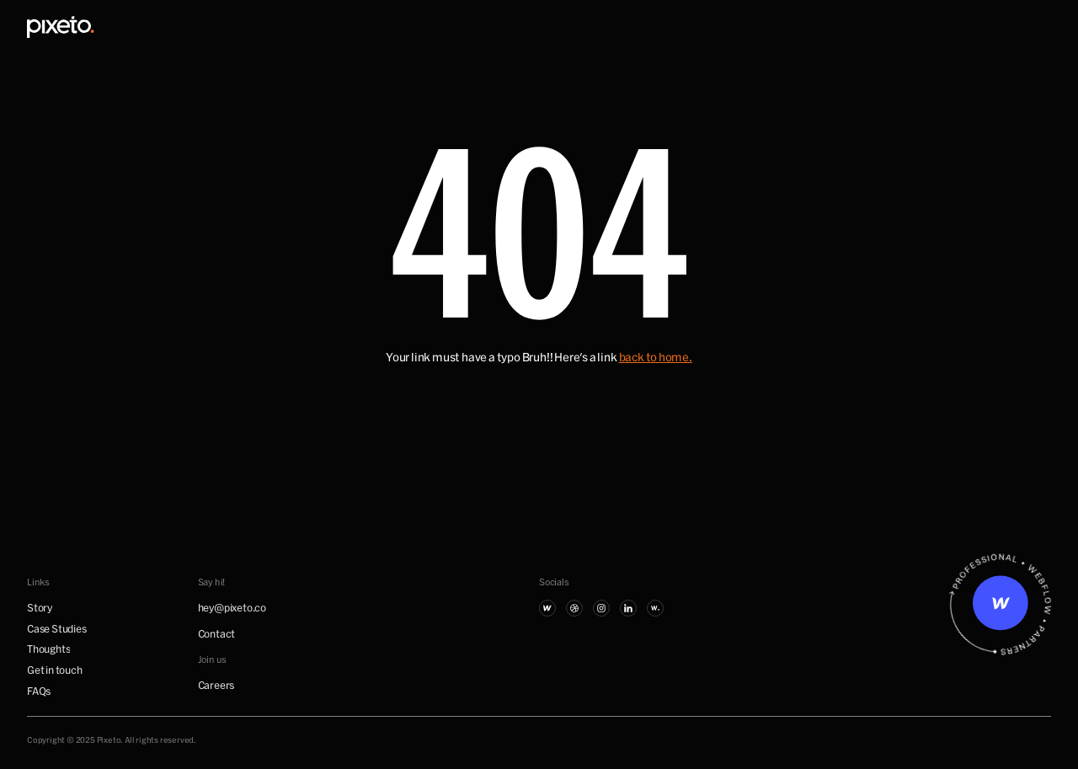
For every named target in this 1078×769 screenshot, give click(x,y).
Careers (216, 685)
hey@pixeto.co (232, 607)
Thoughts (48, 648)
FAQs (39, 691)
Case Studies (57, 628)
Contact (217, 633)
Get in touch (55, 670)
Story (39, 607)
